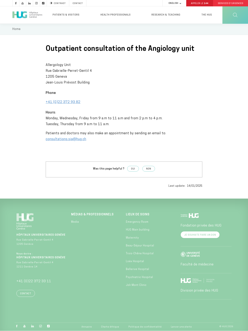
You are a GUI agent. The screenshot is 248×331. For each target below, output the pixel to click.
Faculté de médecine (197, 264)
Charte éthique (110, 327)
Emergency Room (137, 222)
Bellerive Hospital (137, 269)
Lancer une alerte (181, 327)
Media (75, 222)
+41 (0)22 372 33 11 (33, 281)
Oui (133, 169)
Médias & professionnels (92, 214)
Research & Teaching (166, 15)
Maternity (132, 238)
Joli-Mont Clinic (136, 285)
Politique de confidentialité (145, 327)
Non (148, 169)
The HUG (206, 15)
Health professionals (116, 15)
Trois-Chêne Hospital (140, 253)
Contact (25, 294)
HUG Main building (137, 230)
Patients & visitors (66, 15)
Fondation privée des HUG (201, 225)
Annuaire (87, 327)
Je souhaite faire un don (200, 235)
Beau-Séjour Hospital (140, 245)
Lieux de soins (137, 214)
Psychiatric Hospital (139, 277)
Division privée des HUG (199, 290)
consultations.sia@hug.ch (66, 139)
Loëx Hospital (135, 261)
